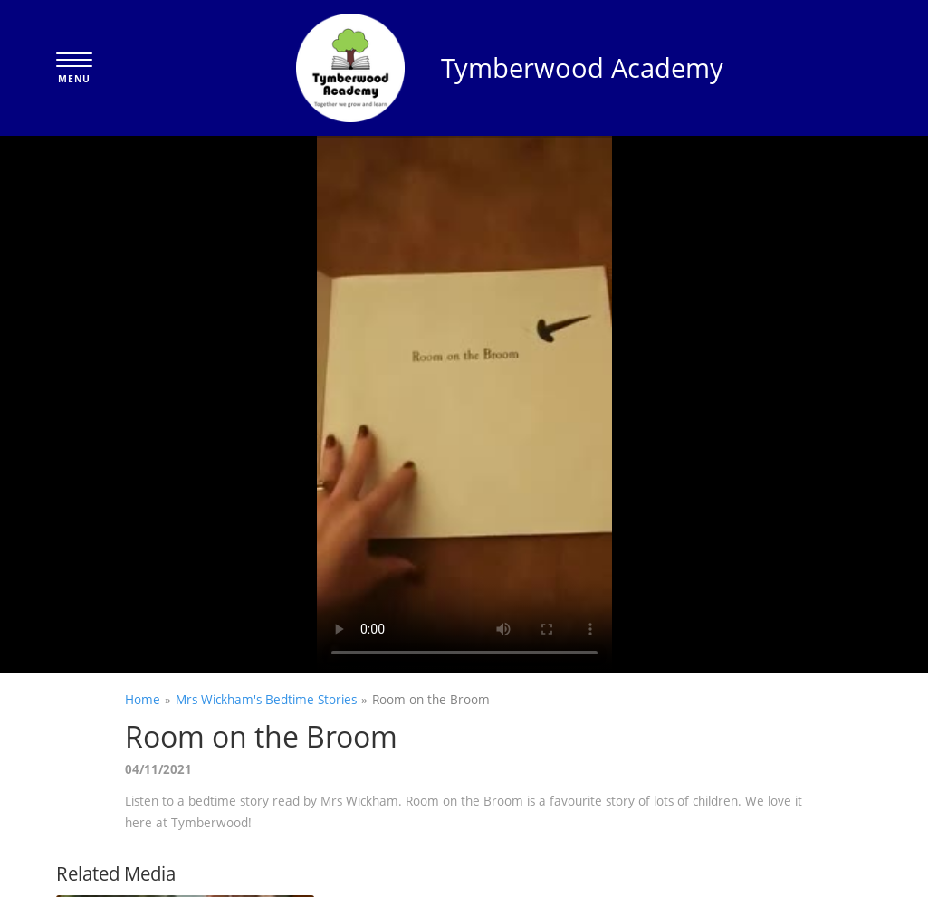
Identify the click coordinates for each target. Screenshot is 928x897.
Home (142, 699)
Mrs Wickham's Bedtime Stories (266, 699)
